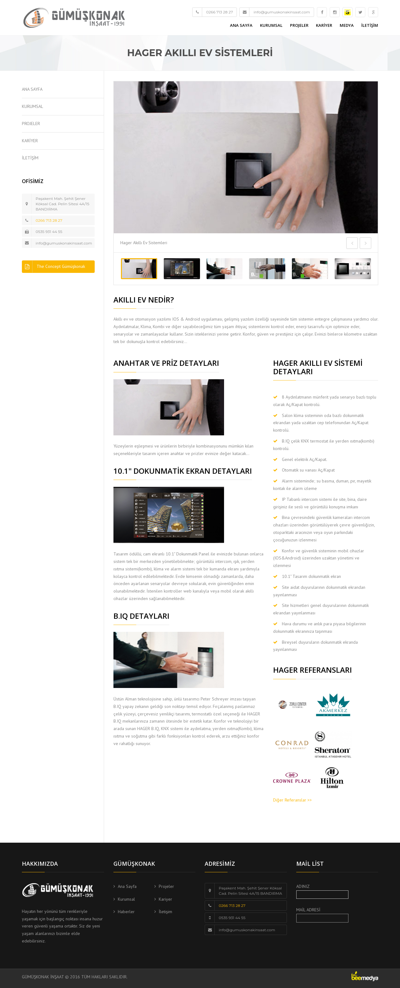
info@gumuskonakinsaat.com (64, 243)
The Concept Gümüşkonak (53, 266)
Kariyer (165, 899)
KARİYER (324, 25)
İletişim (165, 911)
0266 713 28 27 (49, 220)
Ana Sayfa (127, 886)
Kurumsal (126, 899)
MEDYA (347, 25)
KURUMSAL (271, 25)
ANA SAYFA (241, 25)
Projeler (166, 886)
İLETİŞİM (369, 25)
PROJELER (299, 25)
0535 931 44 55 (49, 231)
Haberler (126, 911)
